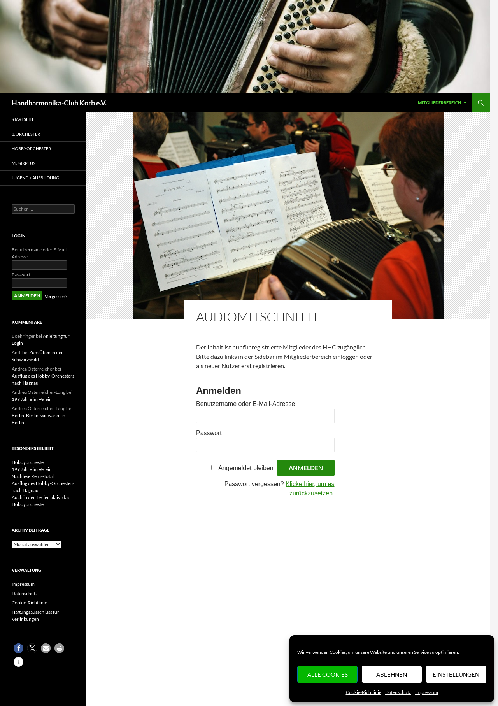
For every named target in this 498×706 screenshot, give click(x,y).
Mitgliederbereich (439, 102)
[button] (18, 648)
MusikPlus (23, 163)
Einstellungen (456, 674)
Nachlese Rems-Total (33, 476)
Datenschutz (398, 692)
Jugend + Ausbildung (35, 177)
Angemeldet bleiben (245, 468)
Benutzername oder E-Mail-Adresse (245, 403)
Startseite (23, 119)
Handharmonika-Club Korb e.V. (59, 102)
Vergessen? (56, 296)
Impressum (426, 692)
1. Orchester (26, 134)
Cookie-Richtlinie (363, 692)
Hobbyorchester (31, 148)
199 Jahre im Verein (32, 399)
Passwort (209, 433)
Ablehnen (391, 674)
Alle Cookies (327, 674)
